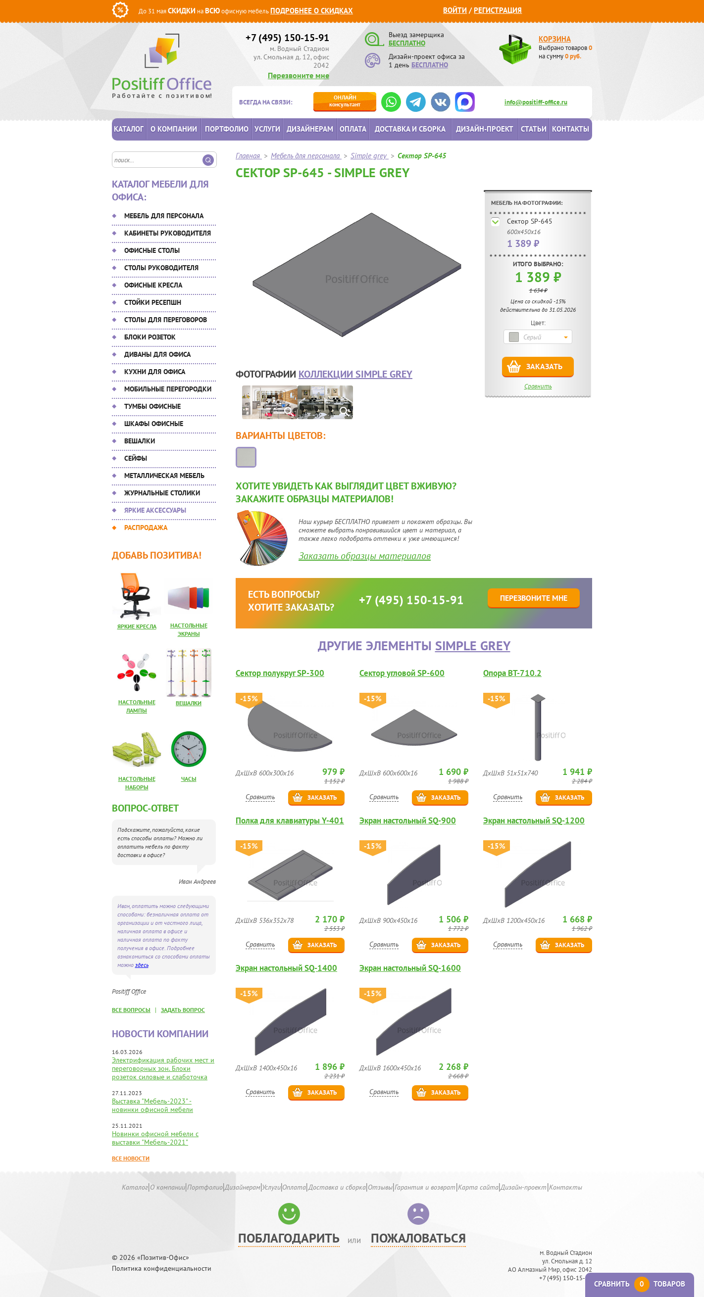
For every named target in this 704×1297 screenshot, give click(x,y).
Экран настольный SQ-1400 (286, 968)
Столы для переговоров (165, 319)
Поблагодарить (289, 1238)
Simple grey (472, 645)
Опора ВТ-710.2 (512, 673)
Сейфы (135, 458)
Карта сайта (478, 1187)
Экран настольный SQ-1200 (534, 821)
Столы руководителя (161, 267)
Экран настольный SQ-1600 (410, 968)
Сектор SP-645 (530, 221)
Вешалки (139, 440)
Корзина (555, 39)
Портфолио (227, 129)
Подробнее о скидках (311, 10)
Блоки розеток (150, 337)
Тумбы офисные (152, 406)
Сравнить (538, 386)
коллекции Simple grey (355, 374)
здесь (142, 964)
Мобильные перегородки (167, 388)
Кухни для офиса (154, 371)
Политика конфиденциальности (161, 1268)
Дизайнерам (310, 129)
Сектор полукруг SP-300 (280, 673)
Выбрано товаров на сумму (565, 52)
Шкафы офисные (153, 423)
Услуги (267, 129)
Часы (189, 778)
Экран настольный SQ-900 (407, 821)
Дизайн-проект (484, 129)
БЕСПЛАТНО (407, 43)
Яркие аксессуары (155, 510)
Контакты (570, 129)
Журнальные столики (162, 492)
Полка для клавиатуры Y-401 (290, 821)
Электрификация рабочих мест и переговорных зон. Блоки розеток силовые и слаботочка (163, 1068)
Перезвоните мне (298, 75)
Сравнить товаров (639, 1284)
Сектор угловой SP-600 (402, 673)
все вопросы (131, 1009)
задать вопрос (183, 1009)
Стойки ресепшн (152, 302)
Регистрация (498, 10)
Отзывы (380, 1187)
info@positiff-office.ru (535, 102)
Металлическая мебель (164, 475)
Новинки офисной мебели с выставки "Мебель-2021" (155, 1138)
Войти (455, 10)
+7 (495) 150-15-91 (287, 37)
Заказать (544, 366)
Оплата (353, 129)
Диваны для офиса (157, 354)
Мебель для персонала (163, 215)
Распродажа (145, 527)
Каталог (129, 129)
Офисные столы (152, 250)
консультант (344, 101)
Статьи (534, 129)
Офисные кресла (153, 285)
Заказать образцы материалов (365, 555)
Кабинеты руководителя (167, 233)
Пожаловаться (418, 1238)
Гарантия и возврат (425, 1187)
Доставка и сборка (410, 129)
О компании (174, 129)
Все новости (131, 1158)
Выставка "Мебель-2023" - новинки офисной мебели (152, 1105)
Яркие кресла (136, 626)
